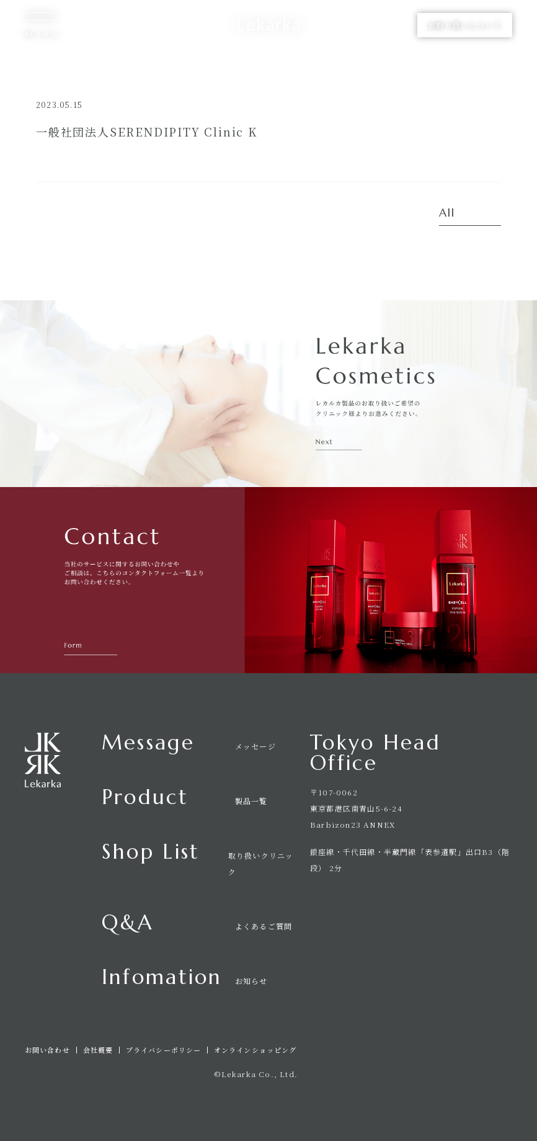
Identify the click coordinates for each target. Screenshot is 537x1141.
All (447, 213)
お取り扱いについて (465, 25)
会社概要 (98, 1050)
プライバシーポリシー (163, 1050)
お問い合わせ (47, 1050)
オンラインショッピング (255, 1050)
